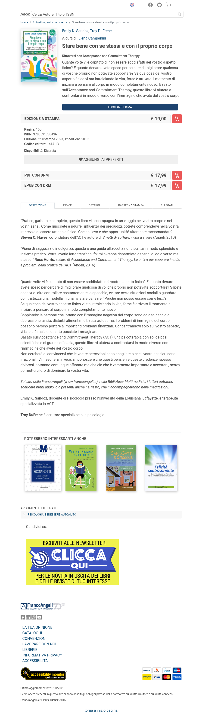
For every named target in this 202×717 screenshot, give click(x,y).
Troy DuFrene (101, 31)
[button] (131, 5)
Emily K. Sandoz (75, 31)
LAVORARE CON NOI (39, 644)
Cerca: (25, 14)
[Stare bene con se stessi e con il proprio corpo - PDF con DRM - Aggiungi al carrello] (177, 175)
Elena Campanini (92, 38)
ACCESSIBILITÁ (35, 661)
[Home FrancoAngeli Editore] (36, 5)
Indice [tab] (67, 205)
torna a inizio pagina (101, 710)
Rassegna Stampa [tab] (131, 205)
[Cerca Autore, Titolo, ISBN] (103, 14)
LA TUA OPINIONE (37, 627)
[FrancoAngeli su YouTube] (39, 618)
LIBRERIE (29, 649)
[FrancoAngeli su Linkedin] (28, 618)
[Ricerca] (179, 14)
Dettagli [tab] (95, 205)
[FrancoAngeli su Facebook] (23, 618)
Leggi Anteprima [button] (120, 107)
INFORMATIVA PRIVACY (42, 655)
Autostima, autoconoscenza (50, 22)
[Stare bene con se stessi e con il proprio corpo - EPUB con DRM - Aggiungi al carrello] (177, 185)
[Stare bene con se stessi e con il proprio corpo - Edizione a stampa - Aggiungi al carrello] (177, 118)
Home (24, 22)
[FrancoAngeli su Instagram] (33, 618)
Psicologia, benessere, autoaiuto (52, 514)
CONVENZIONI (34, 638)
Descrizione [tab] (37, 205)
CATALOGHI (32, 633)
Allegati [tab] (167, 205)
